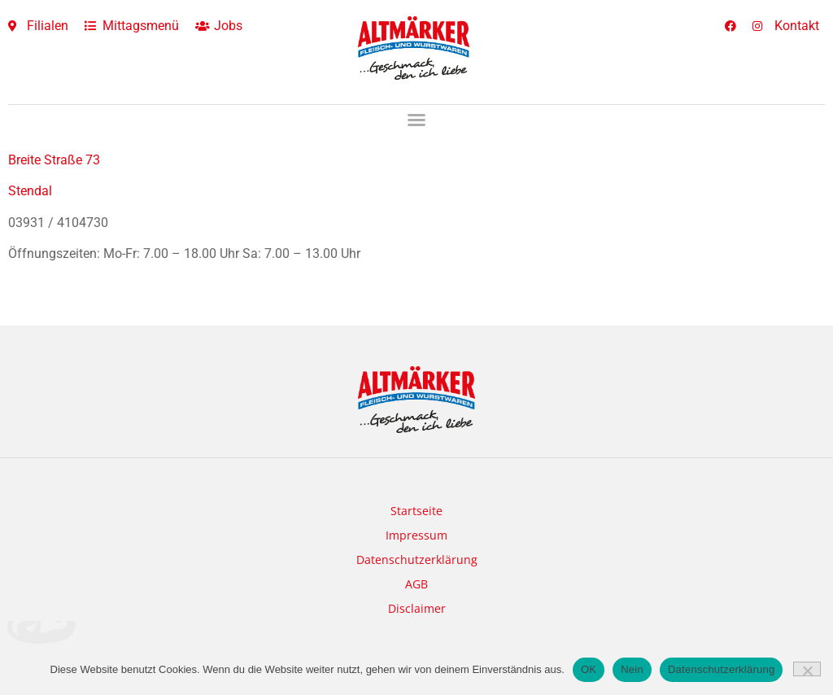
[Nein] (807, 669)
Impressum (416, 535)
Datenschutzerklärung (417, 559)
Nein (632, 669)
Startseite (416, 510)
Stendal (30, 191)
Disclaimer (417, 608)
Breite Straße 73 (54, 160)
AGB (416, 584)
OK (588, 669)
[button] (416, 119)
